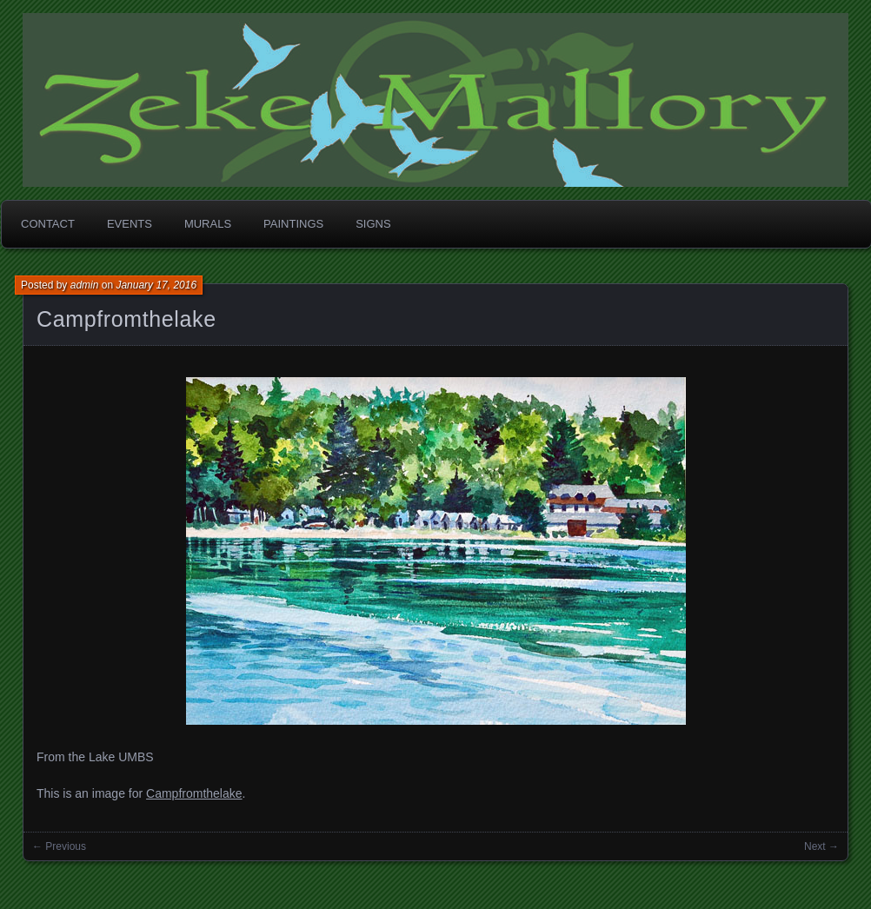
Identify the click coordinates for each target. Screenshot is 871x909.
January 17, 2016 (156, 285)
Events (129, 223)
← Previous (59, 846)
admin (84, 285)
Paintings (293, 223)
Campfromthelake (126, 319)
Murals (207, 223)
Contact (48, 223)
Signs (373, 223)
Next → (821, 846)
